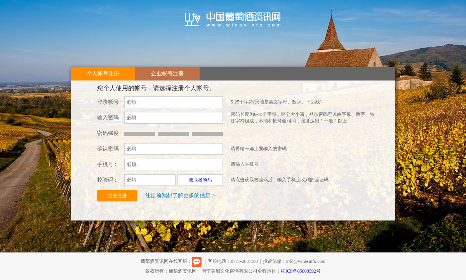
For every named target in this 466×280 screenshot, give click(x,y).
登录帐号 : (109, 102)
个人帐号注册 (103, 74)
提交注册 (117, 195)
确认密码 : (109, 149)
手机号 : (106, 164)
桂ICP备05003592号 (301, 271)
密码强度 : (109, 133)
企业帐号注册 (167, 74)
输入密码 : (109, 118)
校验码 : (106, 180)
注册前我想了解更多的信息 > (180, 195)
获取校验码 (200, 180)
